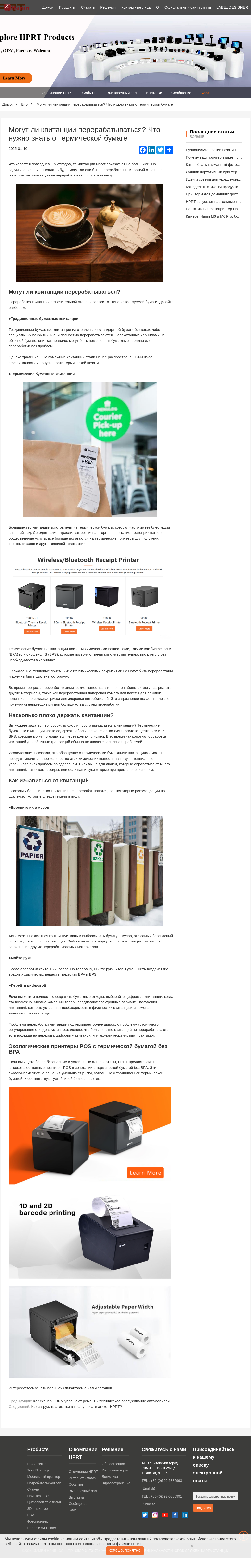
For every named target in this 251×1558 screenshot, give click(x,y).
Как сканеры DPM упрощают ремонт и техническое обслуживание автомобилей (101, 1401)
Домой (47, 7)
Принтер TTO (38, 1496)
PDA (30, 1515)
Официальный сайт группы (187, 7)
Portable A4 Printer (41, 1528)
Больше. (197, 137)
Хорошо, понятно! (125, 1551)
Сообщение (181, 93)
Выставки (154, 93)
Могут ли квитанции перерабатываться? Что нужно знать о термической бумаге (105, 104)
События (90, 93)
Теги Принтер (38, 1470)
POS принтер (37, 1464)
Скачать (88, 7)
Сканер (33, 1489)
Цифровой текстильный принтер (46, 1502)
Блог (205, 93)
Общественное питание (117, 1464)
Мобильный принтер (43, 1477)
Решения (108, 7)
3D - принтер (37, 1509)
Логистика (110, 1477)
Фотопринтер (37, 1521)
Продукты (67, 7)
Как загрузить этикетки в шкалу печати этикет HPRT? (76, 1406)
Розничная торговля (117, 1470)
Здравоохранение (116, 1483)
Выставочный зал (122, 93)
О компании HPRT (57, 93)
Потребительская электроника (46, 1483)
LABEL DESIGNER (232, 7)
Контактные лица (136, 7)
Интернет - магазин (84, 1478)
